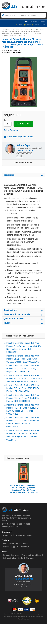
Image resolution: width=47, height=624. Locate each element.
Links (20, 558)
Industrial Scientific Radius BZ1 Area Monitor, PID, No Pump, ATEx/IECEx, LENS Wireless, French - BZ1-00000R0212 (22, 422)
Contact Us (20, 535)
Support (27, 25)
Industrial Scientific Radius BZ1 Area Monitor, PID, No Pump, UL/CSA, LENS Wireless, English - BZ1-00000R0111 (24, 378)
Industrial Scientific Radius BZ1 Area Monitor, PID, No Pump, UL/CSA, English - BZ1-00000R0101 (22, 369)
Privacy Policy (9, 558)
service (19, 25)
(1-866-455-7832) (38, 22)
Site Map (30, 558)
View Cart (24, 547)
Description (23, 175)
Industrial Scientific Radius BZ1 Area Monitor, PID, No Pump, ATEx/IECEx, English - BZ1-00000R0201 (22, 388)
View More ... (12, 440)
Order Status (22, 544)
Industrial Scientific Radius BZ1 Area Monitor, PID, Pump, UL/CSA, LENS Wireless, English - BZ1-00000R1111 (22, 433)
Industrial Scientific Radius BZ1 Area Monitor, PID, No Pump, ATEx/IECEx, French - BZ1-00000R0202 (22, 398)
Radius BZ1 (35, 30)
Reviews (23, 323)
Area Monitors (25, 30)
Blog (29, 535)
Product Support (10, 547)
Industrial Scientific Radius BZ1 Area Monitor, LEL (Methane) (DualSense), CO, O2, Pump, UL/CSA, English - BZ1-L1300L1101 (23, 489)
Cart (42, 25)
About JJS (7, 535)
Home (4, 30)
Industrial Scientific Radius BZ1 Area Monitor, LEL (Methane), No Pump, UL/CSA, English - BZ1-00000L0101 (22, 359)
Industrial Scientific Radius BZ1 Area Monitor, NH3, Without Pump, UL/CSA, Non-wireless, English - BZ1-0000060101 (23, 347)
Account (35, 25)
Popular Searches (11, 555)
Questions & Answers (23, 319)
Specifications (23, 310)
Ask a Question (11, 130)
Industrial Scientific (13, 30)
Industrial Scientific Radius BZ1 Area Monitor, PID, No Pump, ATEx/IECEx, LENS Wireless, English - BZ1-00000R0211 (22, 409)
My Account (8, 544)
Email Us (19, 156)
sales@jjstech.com (10, 526)
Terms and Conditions (31, 555)
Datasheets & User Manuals (23, 314)
